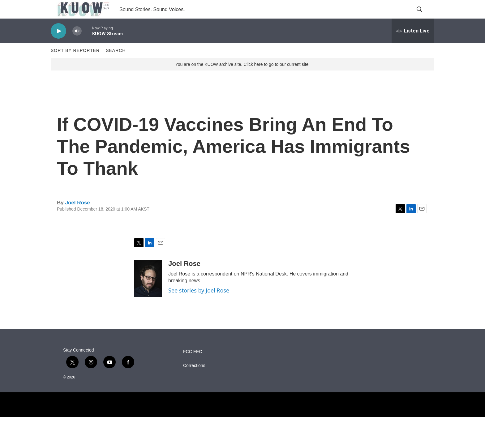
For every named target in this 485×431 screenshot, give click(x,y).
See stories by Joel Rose (198, 304)
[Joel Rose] (148, 292)
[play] (58, 45)
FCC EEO (192, 365)
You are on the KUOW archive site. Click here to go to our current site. (242, 78)
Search (116, 64)
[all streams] (413, 44)
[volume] (77, 45)
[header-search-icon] (424, 16)
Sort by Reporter (75, 64)
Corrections (194, 379)
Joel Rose (77, 217)
